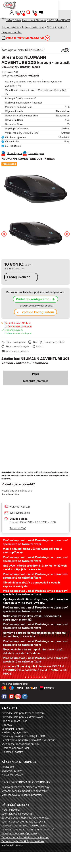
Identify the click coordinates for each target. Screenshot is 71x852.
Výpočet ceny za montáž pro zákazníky (24, 791)
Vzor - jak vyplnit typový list (17, 813)
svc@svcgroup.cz (20, 512)
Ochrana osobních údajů (15, 748)
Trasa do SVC (18, 528)
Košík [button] (60, 7)
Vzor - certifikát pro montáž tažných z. (23, 821)
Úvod (2, 14)
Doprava (6, 725)
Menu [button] (66, 5)
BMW (9, 20)
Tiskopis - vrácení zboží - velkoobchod (24, 825)
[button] (31, 5)
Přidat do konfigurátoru (33, 299)
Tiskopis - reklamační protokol (19, 833)
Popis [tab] (35, 374)
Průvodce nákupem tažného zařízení (22, 713)
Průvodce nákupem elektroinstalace (22, 717)
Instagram (18, 696)
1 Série (17, 20)
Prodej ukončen (18, 277)
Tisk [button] (35, 342)
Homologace (14, 153)
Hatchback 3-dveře (34, 20)
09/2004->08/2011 (58, 20)
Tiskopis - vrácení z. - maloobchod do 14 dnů (27, 829)
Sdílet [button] (39, 346)
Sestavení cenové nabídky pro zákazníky (25, 787)
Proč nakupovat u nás (14, 721)
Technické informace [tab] (35, 381)
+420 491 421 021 (20, 506)
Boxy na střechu (11, 32)
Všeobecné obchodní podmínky (20, 744)
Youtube (11, 696)
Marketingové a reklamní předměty (21, 795)
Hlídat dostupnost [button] (16, 342)
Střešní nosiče (56, 27)
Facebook (4, 696)
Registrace (7, 766)
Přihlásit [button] (37, 5)
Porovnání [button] (43, 6)
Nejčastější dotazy (12, 752)
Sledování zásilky (11, 770)
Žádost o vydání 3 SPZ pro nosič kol (22, 841)
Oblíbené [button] (48, 7)
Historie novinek (10, 809)
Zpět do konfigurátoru (38, 312)
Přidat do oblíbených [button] (17, 346)
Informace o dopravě (17, 351)
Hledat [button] (53, 5)
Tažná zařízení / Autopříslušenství (22, 27)
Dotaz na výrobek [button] (54, 342)
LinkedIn (25, 696)
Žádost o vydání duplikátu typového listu (25, 817)
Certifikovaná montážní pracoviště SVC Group (28, 740)
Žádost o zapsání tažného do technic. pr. (25, 837)
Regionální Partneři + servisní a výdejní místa (14, 730)
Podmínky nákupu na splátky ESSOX (23, 736)
